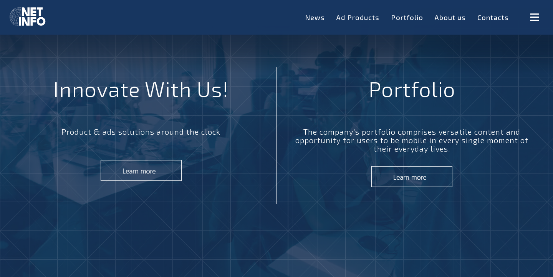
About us (450, 17)
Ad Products (357, 17)
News (315, 17)
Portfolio (407, 17)
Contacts (493, 17)
